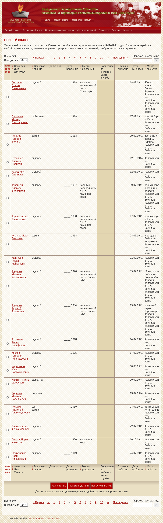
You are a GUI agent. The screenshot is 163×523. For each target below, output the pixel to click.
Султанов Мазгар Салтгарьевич (20, 119)
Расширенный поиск (32, 30)
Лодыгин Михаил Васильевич (19, 396)
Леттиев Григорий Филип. (17, 138)
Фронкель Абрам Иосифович (18, 342)
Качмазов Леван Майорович (18, 260)
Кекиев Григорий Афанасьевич (20, 355)
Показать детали (79, 485)
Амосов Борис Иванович (20, 441)
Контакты (127, 30)
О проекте (104, 30)
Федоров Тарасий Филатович (18, 308)
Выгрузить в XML (101, 485)
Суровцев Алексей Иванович (17, 161)
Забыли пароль (60, 20)
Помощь (116, 30)
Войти (47, 20)
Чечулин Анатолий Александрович (21, 409)
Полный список (12, 30)
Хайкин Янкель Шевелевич (20, 381)
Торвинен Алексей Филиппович (19, 188)
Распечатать (58, 485)
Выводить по (12, 60)
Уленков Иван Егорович (20, 237)
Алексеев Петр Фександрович (20, 427)
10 (101, 57)
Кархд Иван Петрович (18, 173)
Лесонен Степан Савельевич (19, 85)
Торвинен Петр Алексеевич (20, 217)
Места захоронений (86, 30)
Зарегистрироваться (81, 20)
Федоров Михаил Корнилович (19, 274)
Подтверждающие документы (59, 30)
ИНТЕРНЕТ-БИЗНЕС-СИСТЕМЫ (44, 518)
